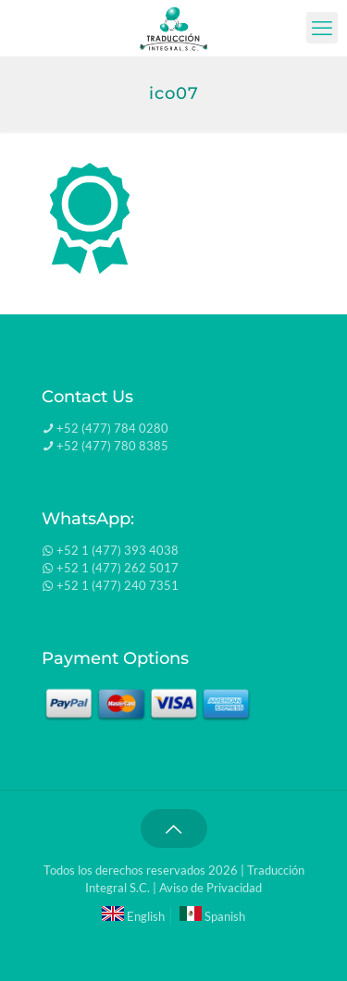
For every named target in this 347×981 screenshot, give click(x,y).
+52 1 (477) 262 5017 (117, 567)
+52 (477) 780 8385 (112, 445)
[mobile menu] (322, 27)
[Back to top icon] (174, 828)
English (133, 916)
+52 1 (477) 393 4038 (117, 550)
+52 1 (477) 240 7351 (117, 585)
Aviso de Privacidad (210, 887)
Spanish (212, 916)
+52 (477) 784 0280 (112, 428)
